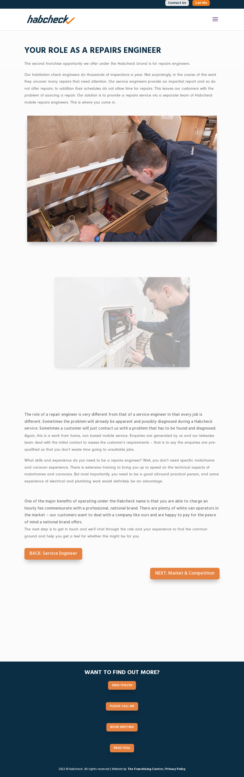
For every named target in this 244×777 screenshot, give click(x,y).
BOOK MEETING (86, 636)
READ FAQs (157, 636)
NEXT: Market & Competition (184, 573)
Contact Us (177, 3)
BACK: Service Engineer (53, 553)
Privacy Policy (175, 769)
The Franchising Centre (145, 769)
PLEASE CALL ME (122, 706)
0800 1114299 (86, 623)
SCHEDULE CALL (157, 623)
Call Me (201, 3)
